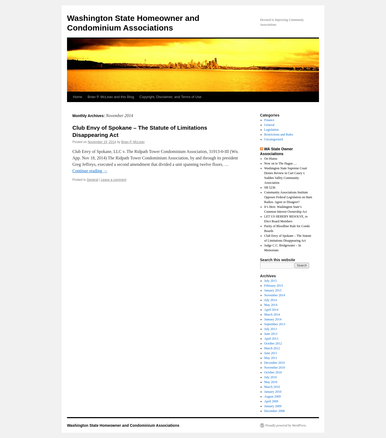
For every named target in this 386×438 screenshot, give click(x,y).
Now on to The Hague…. (280, 163)
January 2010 (272, 392)
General (92, 180)
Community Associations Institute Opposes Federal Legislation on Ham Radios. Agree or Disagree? (288, 197)
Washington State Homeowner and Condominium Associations (123, 425)
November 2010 (274, 367)
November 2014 (274, 295)
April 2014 (271, 310)
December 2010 (274, 363)
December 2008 (274, 411)
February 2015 (273, 285)
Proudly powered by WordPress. (286, 425)
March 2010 (272, 387)
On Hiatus (270, 158)
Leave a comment (113, 180)
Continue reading (89, 171)
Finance (269, 120)
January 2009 (272, 406)
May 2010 (270, 382)
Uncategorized (273, 139)
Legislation (271, 130)
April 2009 (271, 401)
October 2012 (273, 343)
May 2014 (270, 305)
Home (77, 97)
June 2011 (270, 353)
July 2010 (270, 377)
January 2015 (272, 290)
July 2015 (270, 281)
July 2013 (270, 329)
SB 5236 (270, 187)
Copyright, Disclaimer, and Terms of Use (170, 97)
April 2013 (271, 338)
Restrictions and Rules (278, 134)
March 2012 (272, 348)
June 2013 (270, 334)
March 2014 (272, 314)
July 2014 (270, 300)
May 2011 (270, 358)
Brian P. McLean (132, 142)
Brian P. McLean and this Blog (111, 97)
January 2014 (272, 319)
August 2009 (272, 396)
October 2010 (273, 372)
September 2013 (274, 324)
